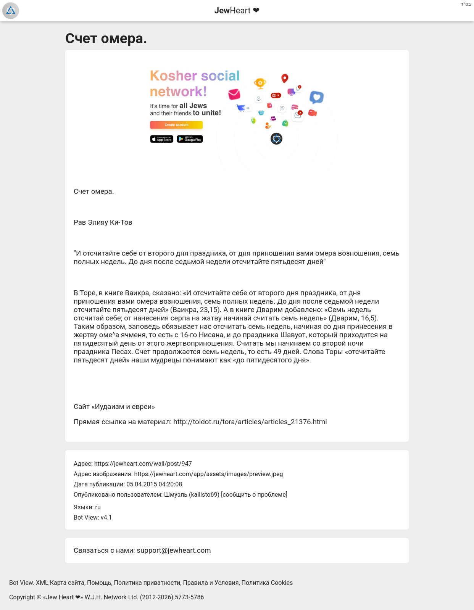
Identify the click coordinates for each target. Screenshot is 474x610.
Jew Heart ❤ (63, 597)
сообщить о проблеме (254, 494)
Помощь (99, 582)
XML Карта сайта (60, 582)
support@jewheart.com (174, 550)
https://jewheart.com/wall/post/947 (143, 463)
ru (97, 507)
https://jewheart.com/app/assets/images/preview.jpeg (208, 474)
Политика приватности (147, 582)
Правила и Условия (211, 582)
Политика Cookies (267, 582)
